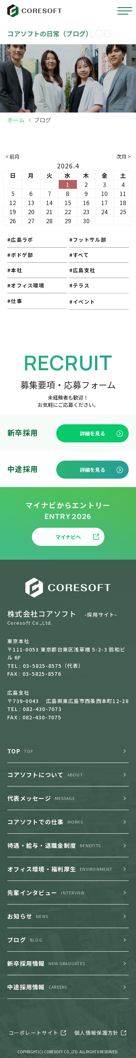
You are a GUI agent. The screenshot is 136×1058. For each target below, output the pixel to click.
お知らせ (27, 916)
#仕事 (14, 326)
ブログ (24, 939)
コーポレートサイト (34, 1032)
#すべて (79, 266)
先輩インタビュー (46, 892)
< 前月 (12, 156)
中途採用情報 (37, 987)
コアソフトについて (45, 774)
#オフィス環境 (25, 305)
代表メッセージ (41, 798)
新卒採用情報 (46, 963)
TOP (20, 751)
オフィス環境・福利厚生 (59, 869)
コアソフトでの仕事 (45, 821)
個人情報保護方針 (96, 1032)
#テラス (79, 308)
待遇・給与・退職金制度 (54, 845)
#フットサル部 (87, 247)
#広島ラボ (20, 245)
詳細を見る (101, 460)
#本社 (14, 284)
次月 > (123, 156)
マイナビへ (77, 563)
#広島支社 (82, 286)
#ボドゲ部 (20, 264)
